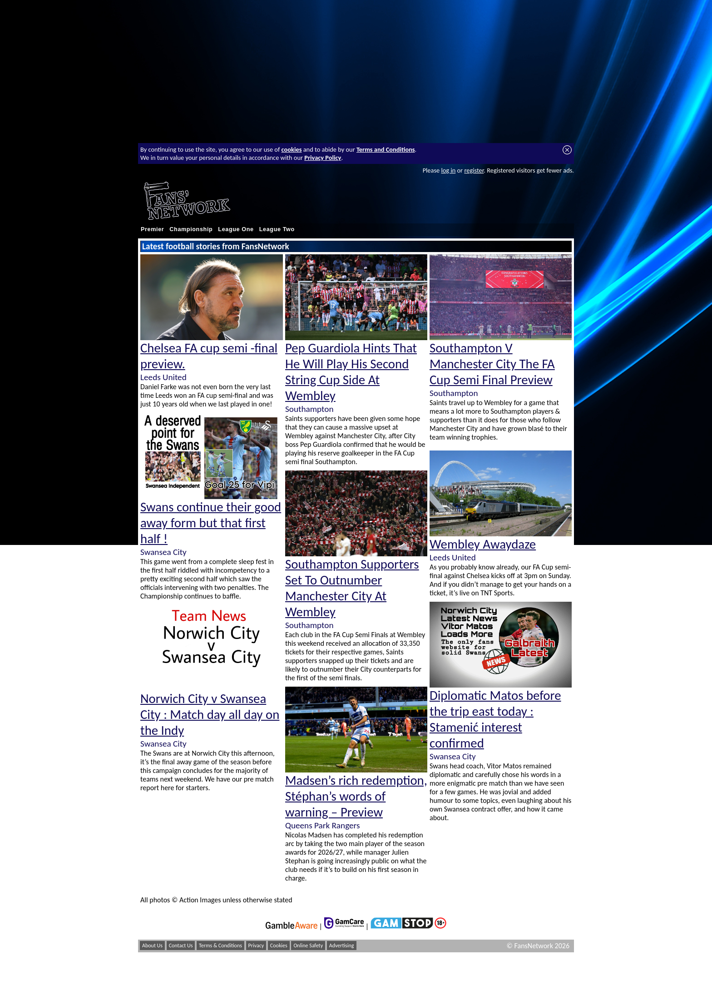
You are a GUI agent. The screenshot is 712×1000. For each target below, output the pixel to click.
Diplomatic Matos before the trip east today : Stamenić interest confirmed (495, 719)
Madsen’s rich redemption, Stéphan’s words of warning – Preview (356, 796)
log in (448, 170)
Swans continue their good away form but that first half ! (210, 523)
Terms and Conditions (385, 149)
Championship (191, 229)
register (474, 170)
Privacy (256, 945)
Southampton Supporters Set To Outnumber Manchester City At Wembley (352, 588)
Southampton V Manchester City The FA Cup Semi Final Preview (492, 364)
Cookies (278, 945)
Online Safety (308, 945)
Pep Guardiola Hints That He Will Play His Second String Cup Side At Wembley (351, 372)
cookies (292, 149)
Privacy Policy (322, 157)
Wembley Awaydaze (483, 544)
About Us (152, 945)
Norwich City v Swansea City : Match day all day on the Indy (209, 714)
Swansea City (163, 552)
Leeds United (163, 377)
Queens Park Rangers (322, 825)
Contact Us (181, 945)
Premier (152, 229)
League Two (277, 229)
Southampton (309, 409)
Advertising (341, 945)
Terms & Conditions (220, 945)
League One (235, 229)
